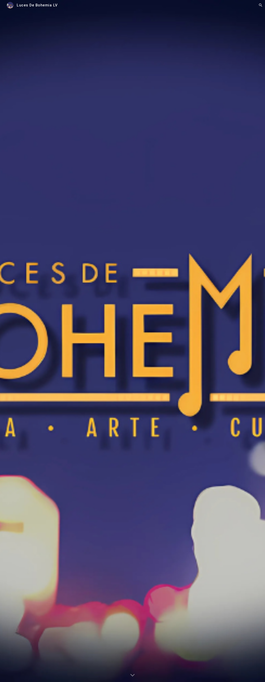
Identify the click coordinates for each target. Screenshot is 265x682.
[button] (260, 5)
